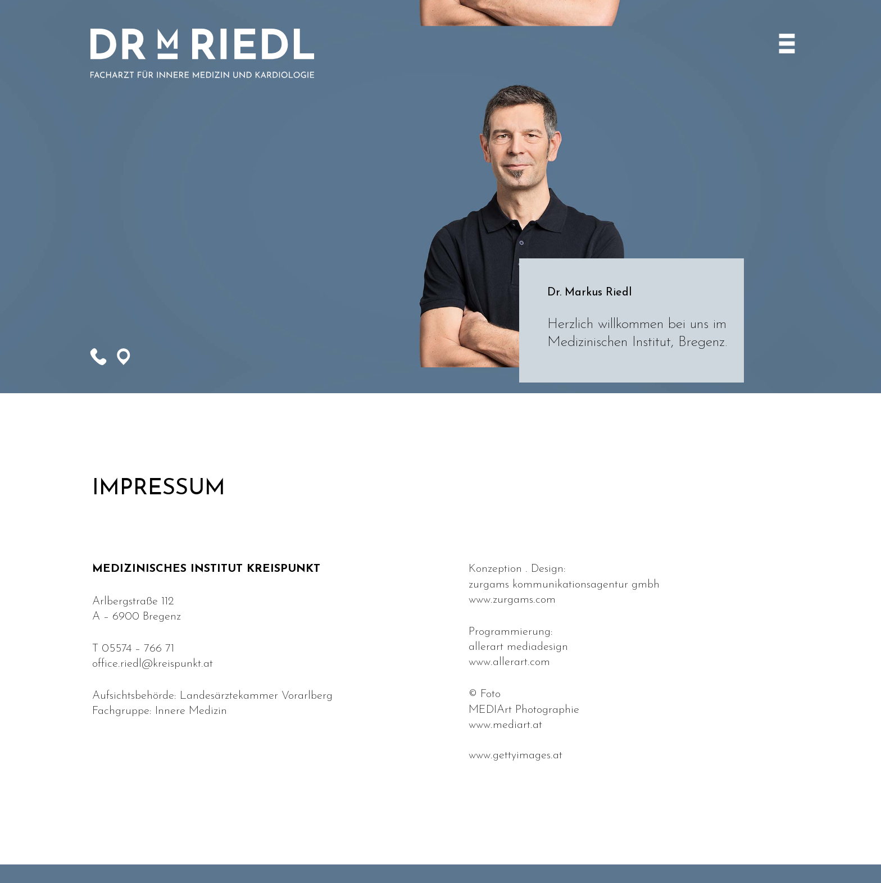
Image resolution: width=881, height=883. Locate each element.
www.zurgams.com (512, 600)
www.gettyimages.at (515, 755)
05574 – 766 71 (138, 648)
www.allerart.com (509, 662)
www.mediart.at (505, 725)
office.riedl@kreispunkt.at (152, 664)
